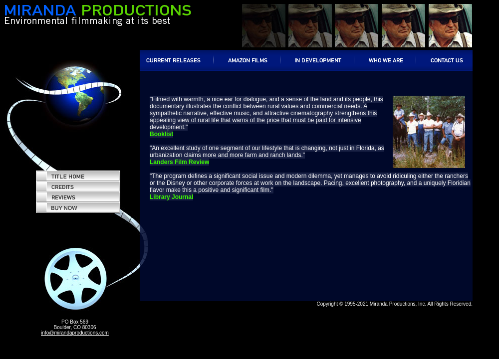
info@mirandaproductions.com (75, 333)
